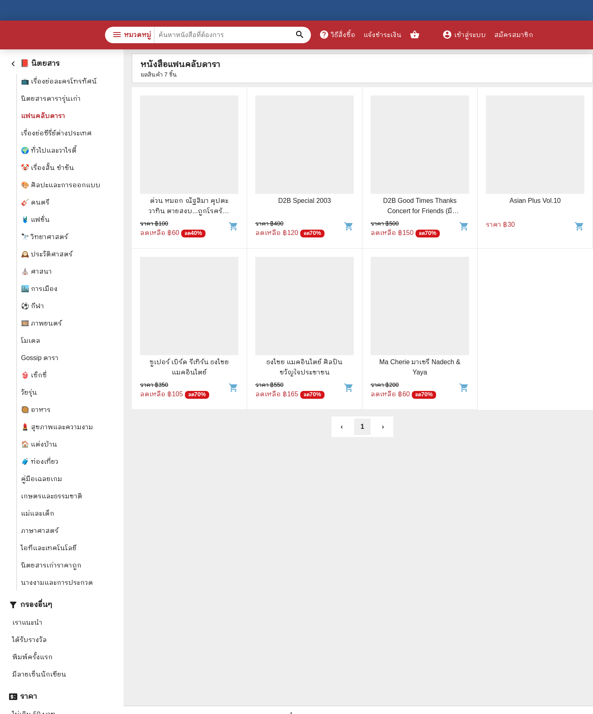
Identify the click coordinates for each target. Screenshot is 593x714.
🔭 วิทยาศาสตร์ (44, 236)
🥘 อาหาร (36, 409)
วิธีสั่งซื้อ (337, 35)
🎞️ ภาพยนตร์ (41, 323)
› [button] (383, 426)
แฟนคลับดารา (43, 115)
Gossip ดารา (39, 357)
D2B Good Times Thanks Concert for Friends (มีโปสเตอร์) (419, 211)
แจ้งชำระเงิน (383, 34)
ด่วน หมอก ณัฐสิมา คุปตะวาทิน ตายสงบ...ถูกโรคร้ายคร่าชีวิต (189, 211)
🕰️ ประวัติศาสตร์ (46, 254)
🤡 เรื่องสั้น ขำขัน (47, 167)
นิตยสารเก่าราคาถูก (51, 565)
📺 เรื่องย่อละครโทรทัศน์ (59, 81)
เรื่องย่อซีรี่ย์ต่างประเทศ (56, 133)
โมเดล (30, 340)
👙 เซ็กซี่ (34, 375)
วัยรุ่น (29, 392)
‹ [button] (342, 426)
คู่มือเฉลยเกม (41, 478)
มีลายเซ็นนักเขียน (39, 674)
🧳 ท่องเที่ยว (39, 461)
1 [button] (362, 426)
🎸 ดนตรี (35, 202)
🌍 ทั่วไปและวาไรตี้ (49, 150)
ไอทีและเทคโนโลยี (49, 547)
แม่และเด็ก (37, 513)
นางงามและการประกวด (57, 582)
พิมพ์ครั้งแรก (32, 657)
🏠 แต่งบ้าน (39, 444)
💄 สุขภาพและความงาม (57, 426)
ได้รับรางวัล (29, 639)
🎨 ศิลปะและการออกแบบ (60, 184)
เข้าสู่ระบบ (464, 34)
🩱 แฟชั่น (35, 219)
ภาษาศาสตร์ (39, 530)
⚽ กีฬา (32, 305)
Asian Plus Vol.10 (535, 200)
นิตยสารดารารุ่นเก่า (51, 98)
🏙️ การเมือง (39, 288)
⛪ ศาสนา (36, 271)
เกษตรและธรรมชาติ (51, 496)
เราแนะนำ (27, 622)
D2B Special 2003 (304, 200)
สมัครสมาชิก (513, 34)
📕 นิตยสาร (34, 63)
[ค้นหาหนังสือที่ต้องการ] (300, 35)
